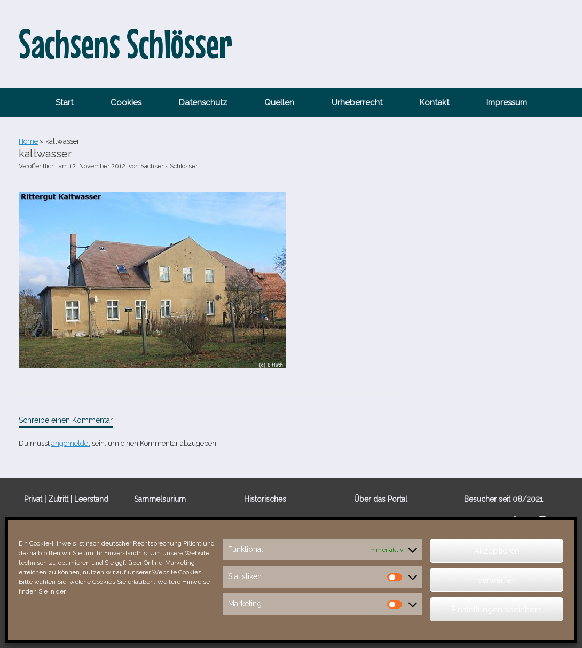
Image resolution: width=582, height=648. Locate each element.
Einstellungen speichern (496, 609)
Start (64, 102)
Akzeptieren (497, 551)
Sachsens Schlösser (169, 166)
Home (28, 141)
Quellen (279, 102)
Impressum (506, 102)
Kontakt (434, 102)
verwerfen (497, 580)
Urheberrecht (357, 102)
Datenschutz (203, 102)
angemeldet (70, 443)
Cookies (126, 102)
